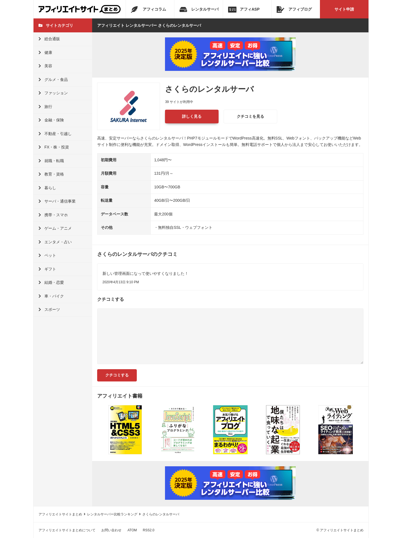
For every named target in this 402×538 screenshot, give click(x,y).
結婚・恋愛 (51, 282)
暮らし (47, 188)
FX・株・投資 (54, 147)
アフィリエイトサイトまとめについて (67, 530)
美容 (45, 66)
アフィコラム (148, 9)
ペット (47, 255)
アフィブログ (294, 9)
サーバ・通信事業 (57, 201)
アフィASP (244, 9)
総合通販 (49, 39)
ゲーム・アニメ (55, 228)
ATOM (132, 530)
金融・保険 (51, 120)
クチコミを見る (250, 116)
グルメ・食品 (53, 79)
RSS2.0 (148, 530)
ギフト (47, 269)
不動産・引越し (55, 133)
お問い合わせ (111, 530)
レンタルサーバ (199, 9)
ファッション (53, 93)
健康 (45, 52)
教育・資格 (51, 174)
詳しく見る (192, 116)
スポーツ (49, 309)
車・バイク (51, 296)
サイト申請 (344, 9)
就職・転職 (51, 160)
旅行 (45, 106)
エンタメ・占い (55, 242)
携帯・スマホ (53, 215)
